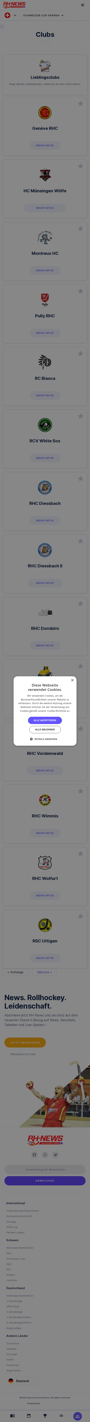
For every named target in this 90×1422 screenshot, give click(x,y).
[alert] (45, 711)
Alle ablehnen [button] (45, 729)
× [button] (72, 680)
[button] (45, 739)
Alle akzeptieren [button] (45, 720)
